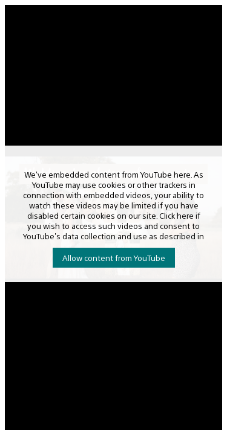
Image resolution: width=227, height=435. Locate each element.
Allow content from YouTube (113, 258)
